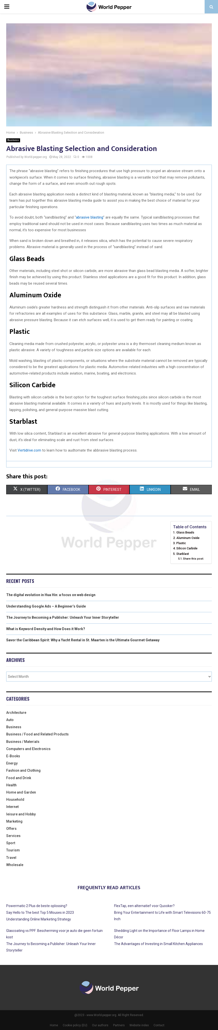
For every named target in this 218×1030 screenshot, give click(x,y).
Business (13, 140)
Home (54, 1025)
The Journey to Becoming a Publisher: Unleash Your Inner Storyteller (62, 617)
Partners (119, 1025)
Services (13, 836)
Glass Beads (185, 532)
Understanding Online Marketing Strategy (38, 919)
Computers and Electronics (28, 749)
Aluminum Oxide (187, 538)
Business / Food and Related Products (37, 734)
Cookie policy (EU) (75, 1025)
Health (11, 785)
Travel (11, 858)
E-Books (13, 756)
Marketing (14, 821)
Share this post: (193, 558)
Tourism (13, 850)
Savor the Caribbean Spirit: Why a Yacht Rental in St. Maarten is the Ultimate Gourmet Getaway (82, 640)
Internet (12, 807)
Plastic (181, 543)
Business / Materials (22, 742)
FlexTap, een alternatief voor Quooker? (144, 906)
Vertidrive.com (29, 450)
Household (15, 799)
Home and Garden (21, 792)
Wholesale (14, 865)
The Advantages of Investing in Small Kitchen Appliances (158, 944)
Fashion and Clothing (23, 770)
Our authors (100, 1025)
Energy (12, 763)
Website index (139, 1025)
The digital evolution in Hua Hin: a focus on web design (50, 595)
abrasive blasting (89, 217)
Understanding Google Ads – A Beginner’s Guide (46, 606)
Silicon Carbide (186, 548)
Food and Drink (18, 778)
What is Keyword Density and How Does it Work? (45, 629)
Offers (11, 829)
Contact (159, 1025)
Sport (10, 843)
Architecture (16, 713)
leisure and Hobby (21, 814)
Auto (10, 720)
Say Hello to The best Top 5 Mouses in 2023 (40, 913)
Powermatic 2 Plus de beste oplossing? (36, 906)
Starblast (182, 554)
